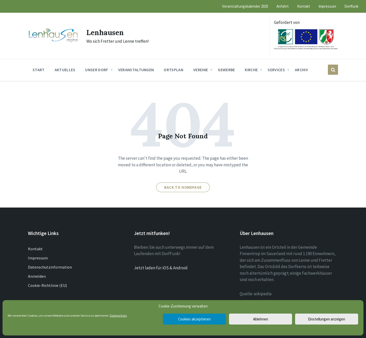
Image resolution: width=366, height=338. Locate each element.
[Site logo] (53, 42)
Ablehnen (260, 319)
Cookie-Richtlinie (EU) (47, 285)
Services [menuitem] (276, 69)
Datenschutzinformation (50, 267)
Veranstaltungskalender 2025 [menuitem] (245, 6)
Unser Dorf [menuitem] (96, 69)
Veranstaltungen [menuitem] (136, 69)
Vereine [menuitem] (200, 69)
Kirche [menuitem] (251, 69)
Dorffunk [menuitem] (351, 6)
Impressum (38, 257)
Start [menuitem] (39, 69)
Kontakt (35, 248)
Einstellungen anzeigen (326, 319)
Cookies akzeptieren (194, 319)
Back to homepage (183, 187)
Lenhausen (106, 32)
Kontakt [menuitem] (303, 6)
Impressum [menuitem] (327, 6)
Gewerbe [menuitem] (226, 69)
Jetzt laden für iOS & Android (161, 268)
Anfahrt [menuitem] (283, 6)
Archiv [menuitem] (301, 69)
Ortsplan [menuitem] (173, 69)
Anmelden (37, 276)
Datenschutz (118, 315)
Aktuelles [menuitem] (65, 69)
